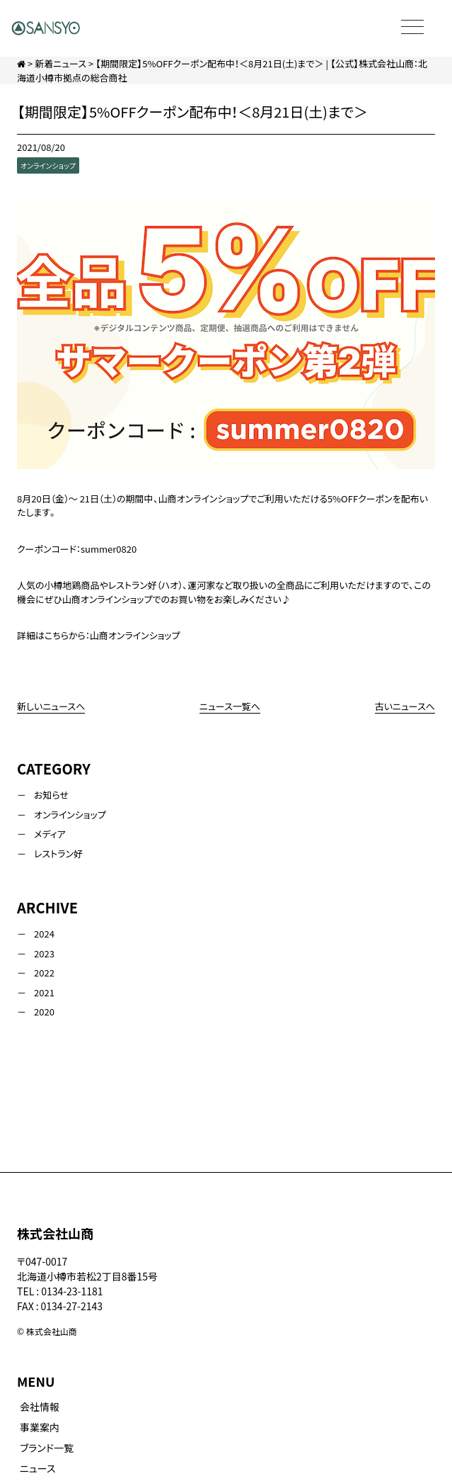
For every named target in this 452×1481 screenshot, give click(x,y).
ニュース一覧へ (229, 706)
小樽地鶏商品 (72, 585)
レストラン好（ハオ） (145, 585)
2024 (44, 933)
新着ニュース (60, 63)
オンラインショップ (48, 165)
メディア (50, 833)
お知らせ (51, 794)
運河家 (201, 585)
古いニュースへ (405, 706)
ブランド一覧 (47, 1448)
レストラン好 (58, 853)
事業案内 (39, 1427)
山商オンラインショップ (135, 635)
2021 (44, 992)
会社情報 (39, 1407)
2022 (44, 972)
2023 (44, 953)
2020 (44, 1011)
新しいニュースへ (51, 706)
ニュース (37, 1468)
